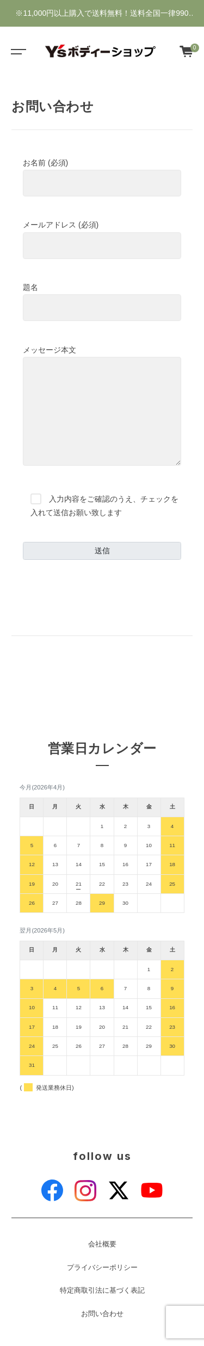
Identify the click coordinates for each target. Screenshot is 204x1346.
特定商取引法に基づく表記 (102, 1290)
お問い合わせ (102, 1314)
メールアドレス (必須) (102, 239)
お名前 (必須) (102, 177)
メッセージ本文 (102, 406)
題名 (102, 302)
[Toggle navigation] (16, 51)
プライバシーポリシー (102, 1267)
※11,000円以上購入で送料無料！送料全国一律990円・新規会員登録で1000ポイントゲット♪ (101, 18)
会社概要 (102, 1244)
